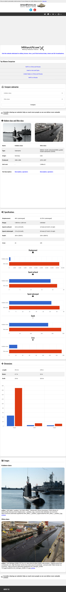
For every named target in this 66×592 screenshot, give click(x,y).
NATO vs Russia (32, 77)
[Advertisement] (33, 31)
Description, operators (21, 172)
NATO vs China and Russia (33, 66)
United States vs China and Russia (32, 74)
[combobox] (33, 93)
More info (44, 1)
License (3, 515)
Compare (33, 104)
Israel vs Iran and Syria (33, 70)
